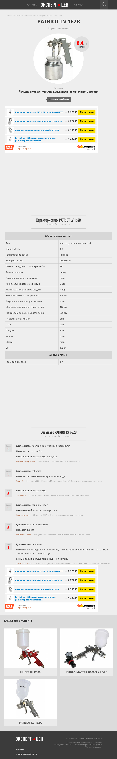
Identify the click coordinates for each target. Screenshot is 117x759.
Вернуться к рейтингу (58, 99)
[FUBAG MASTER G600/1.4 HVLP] (86, 648)
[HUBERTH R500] (30, 648)
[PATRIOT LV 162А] (30, 699)
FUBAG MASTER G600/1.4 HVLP (86, 672)
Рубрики (78, 4)
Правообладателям (94, 747)
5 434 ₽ (71, 139)
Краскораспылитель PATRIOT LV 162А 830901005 (39, 112)
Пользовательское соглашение (79, 742)
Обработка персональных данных (88, 744)
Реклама (20, 750)
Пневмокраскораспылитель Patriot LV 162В (37, 130)
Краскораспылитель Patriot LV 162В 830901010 (38, 121)
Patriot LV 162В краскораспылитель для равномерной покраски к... (35, 139)
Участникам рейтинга (26, 754)
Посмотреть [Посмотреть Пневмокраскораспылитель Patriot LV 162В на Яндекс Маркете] (87, 130)
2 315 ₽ (71, 130)
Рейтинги (32, 4)
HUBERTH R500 (30, 672)
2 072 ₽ (71, 121)
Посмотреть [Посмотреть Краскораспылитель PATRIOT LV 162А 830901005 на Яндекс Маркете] (87, 112)
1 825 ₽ (71, 112)
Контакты (98, 738)
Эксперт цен (54, 5)
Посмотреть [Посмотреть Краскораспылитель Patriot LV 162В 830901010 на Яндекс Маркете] (87, 121)
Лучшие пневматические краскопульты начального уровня (58, 91)
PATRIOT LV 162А (30, 722)
